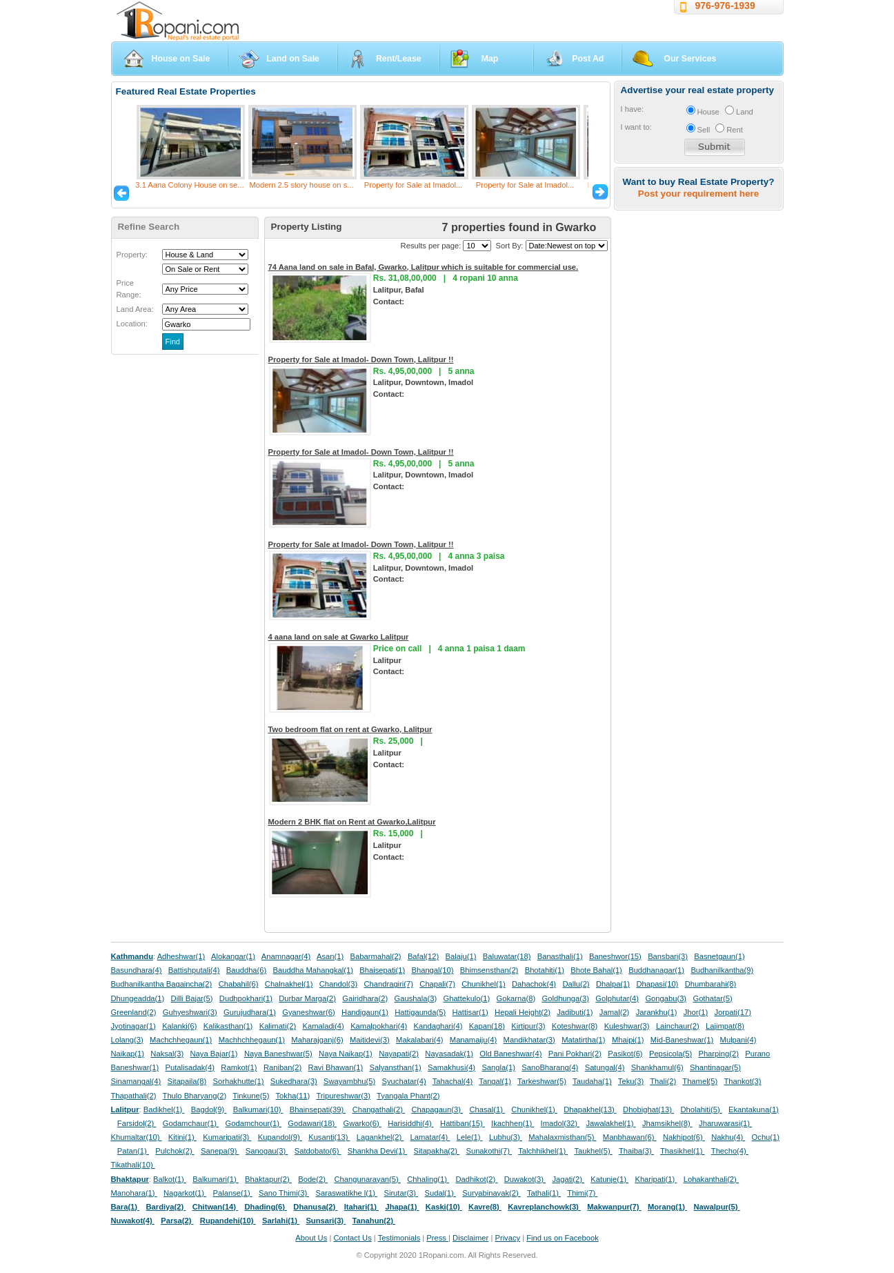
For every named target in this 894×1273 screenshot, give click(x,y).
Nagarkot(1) (184, 1193)
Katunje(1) (609, 1179)
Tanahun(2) (374, 1220)
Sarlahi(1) (280, 1220)
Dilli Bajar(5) (192, 998)
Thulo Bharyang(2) (195, 1096)
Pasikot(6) (625, 1053)
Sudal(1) (440, 1193)
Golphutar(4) (617, 998)
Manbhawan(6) (630, 1137)
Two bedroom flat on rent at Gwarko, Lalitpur (350, 729)
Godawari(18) (312, 1123)
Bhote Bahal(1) (596, 970)
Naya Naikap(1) (345, 1053)
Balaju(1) (461, 956)
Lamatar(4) (430, 1137)
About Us (311, 1238)
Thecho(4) (729, 1151)
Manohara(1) (134, 1193)
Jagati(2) (568, 1179)
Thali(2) (663, 1081)
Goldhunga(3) (565, 998)
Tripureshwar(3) (343, 1096)
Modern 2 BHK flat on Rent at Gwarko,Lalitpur (352, 822)
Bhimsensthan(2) (489, 970)
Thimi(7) (582, 1193)
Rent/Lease (398, 58)
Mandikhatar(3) (529, 1040)
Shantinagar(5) (715, 1067)
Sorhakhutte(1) (238, 1081)
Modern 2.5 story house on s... (301, 185)
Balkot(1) (169, 1179)
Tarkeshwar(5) (541, 1081)
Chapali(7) (437, 984)
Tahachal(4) (453, 1081)
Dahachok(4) (534, 984)
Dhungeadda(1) (138, 998)
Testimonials (399, 1238)
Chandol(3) (338, 984)
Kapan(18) (487, 1026)
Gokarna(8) (516, 998)
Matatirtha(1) (583, 1040)
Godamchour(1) (253, 1123)
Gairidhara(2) (365, 998)
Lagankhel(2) (380, 1137)
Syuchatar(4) (404, 1081)
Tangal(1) (495, 1081)
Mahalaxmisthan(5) (562, 1137)
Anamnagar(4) (286, 956)
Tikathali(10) (133, 1165)
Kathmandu (132, 956)
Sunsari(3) (326, 1220)
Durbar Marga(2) (307, 998)
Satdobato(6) (318, 1151)
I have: (632, 109)
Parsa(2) (177, 1220)
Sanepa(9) (220, 1151)
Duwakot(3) (525, 1179)
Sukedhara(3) (293, 1081)
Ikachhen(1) (512, 1123)
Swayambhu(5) (349, 1081)
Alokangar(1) (233, 956)
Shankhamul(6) (657, 1067)
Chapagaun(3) (437, 1109)
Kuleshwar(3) (627, 1026)
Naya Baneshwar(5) (278, 1053)
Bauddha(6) (246, 970)
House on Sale (181, 58)
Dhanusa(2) (315, 1207)
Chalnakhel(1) (289, 984)
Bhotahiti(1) (544, 970)
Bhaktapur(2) (268, 1179)
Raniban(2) (282, 1067)
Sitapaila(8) (187, 1081)
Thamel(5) (699, 1081)
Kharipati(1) (656, 1179)
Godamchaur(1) (191, 1123)
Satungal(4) (605, 1067)
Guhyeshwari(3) (190, 1012)
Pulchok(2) (175, 1151)
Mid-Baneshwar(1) (681, 1040)
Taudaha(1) (592, 1081)
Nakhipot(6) (684, 1137)
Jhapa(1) (402, 1207)
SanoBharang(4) (550, 1067)
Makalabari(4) (419, 1040)
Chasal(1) (487, 1109)
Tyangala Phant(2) (408, 1096)
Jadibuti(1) (575, 1012)
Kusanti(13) (329, 1137)
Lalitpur (125, 1109)
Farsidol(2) (137, 1123)
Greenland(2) (134, 1012)
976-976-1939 (725, 5)
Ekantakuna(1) (753, 1109)
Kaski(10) (444, 1207)
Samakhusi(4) (451, 1067)
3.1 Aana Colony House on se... (189, 185)
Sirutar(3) (401, 1193)
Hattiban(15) (462, 1123)
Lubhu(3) (505, 1137)
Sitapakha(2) (437, 1151)
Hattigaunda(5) (420, 1012)
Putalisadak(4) (190, 1067)
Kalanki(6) (179, 1026)
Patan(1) (133, 1151)
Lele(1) (470, 1137)
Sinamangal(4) (136, 1081)
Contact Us (352, 1238)
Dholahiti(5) (701, 1109)
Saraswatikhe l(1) (347, 1193)
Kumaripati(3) (227, 1137)
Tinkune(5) (250, 1096)
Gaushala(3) (416, 998)
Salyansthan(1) (395, 1067)
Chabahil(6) (239, 984)
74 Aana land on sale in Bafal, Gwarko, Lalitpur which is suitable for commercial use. (423, 267)
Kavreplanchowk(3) (544, 1207)
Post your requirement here (698, 193)
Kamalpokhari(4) (378, 1026)
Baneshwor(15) (615, 956)
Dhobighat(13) (648, 1109)
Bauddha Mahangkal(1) (313, 970)
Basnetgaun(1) (719, 956)
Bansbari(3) (668, 956)
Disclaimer (470, 1238)
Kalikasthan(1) (228, 1026)
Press (437, 1238)
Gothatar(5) (712, 998)
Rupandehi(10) (228, 1220)
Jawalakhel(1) (611, 1123)
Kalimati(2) (277, 1026)
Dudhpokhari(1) (245, 998)
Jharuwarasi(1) (725, 1123)
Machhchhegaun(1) (252, 1040)
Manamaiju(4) (473, 1040)
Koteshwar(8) (575, 1026)
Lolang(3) (127, 1040)
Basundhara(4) (136, 970)
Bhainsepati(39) (318, 1109)
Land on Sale (292, 58)
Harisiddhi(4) (411, 1123)
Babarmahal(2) (375, 956)
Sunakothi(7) (489, 1151)
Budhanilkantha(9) (722, 970)
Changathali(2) (379, 1109)
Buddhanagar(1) (656, 970)
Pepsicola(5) (670, 1053)
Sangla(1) (498, 1067)
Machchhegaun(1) (181, 1040)
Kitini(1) (182, 1137)
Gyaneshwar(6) (308, 1012)
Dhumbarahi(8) (711, 984)
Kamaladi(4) (323, 1026)
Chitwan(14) (215, 1207)
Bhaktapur (130, 1179)
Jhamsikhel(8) (667, 1123)
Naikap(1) (128, 1053)
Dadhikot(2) (476, 1179)
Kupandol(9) (280, 1137)
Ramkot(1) (239, 1067)
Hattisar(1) (470, 1012)
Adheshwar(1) (181, 956)
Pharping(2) (718, 1053)
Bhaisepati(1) (382, 970)
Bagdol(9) (209, 1109)
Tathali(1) (544, 1193)
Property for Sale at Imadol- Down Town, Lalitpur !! (361, 359)
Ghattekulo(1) (466, 998)
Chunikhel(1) (483, 984)
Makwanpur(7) (614, 1207)
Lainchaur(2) (677, 1026)
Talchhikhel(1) (543, 1151)
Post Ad (588, 58)
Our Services (690, 58)
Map (490, 58)
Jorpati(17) (732, 1012)
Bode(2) (313, 1179)
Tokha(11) (293, 1096)
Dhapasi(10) (657, 984)
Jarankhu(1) (656, 1012)
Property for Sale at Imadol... (413, 185)
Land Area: (135, 309)
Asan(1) (330, 956)
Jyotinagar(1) (133, 1026)
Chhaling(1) (428, 1179)
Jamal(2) (614, 1012)
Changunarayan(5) (367, 1179)
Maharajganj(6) (317, 1040)
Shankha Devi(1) (377, 1151)
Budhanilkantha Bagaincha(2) (161, 984)
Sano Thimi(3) (284, 1193)
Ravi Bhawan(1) (336, 1067)
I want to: (636, 127)
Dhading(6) (266, 1207)
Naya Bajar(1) (214, 1053)
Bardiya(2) (166, 1207)
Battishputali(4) (194, 970)
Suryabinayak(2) (491, 1193)
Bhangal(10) (432, 970)
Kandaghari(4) (438, 1026)
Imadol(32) (560, 1123)
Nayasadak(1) (449, 1053)
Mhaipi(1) (628, 1040)
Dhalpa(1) (613, 984)
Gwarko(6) (362, 1123)
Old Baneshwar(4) (510, 1053)
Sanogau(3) (267, 1151)
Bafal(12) (423, 956)
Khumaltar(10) (136, 1137)
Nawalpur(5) (716, 1207)
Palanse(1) (232, 1193)
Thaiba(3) (636, 1151)
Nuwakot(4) (133, 1220)
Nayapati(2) (399, 1053)
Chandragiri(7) (388, 984)
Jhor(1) (696, 1012)
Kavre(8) (484, 1207)
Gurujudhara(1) (249, 1012)
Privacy (507, 1238)
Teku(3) (631, 1081)
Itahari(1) (361, 1207)
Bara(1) (125, 1207)
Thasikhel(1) (682, 1151)
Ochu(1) (765, 1137)
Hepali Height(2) (522, 1012)
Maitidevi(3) (370, 1040)
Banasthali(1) (560, 956)
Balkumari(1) (215, 1179)
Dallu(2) (575, 984)
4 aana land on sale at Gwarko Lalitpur (338, 637)
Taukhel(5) (593, 1151)
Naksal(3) (166, 1053)
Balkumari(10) (258, 1109)
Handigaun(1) (364, 1012)
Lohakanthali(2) (711, 1179)
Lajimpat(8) (725, 1026)
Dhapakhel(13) (590, 1109)
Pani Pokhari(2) (575, 1053)
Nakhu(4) (728, 1137)
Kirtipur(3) (528, 1026)
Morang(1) (667, 1207)
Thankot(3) (742, 1081)
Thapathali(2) (134, 1096)
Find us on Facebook (562, 1238)
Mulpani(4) (738, 1040)
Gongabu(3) (665, 998)
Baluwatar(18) (507, 956)
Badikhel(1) (164, 1109)
